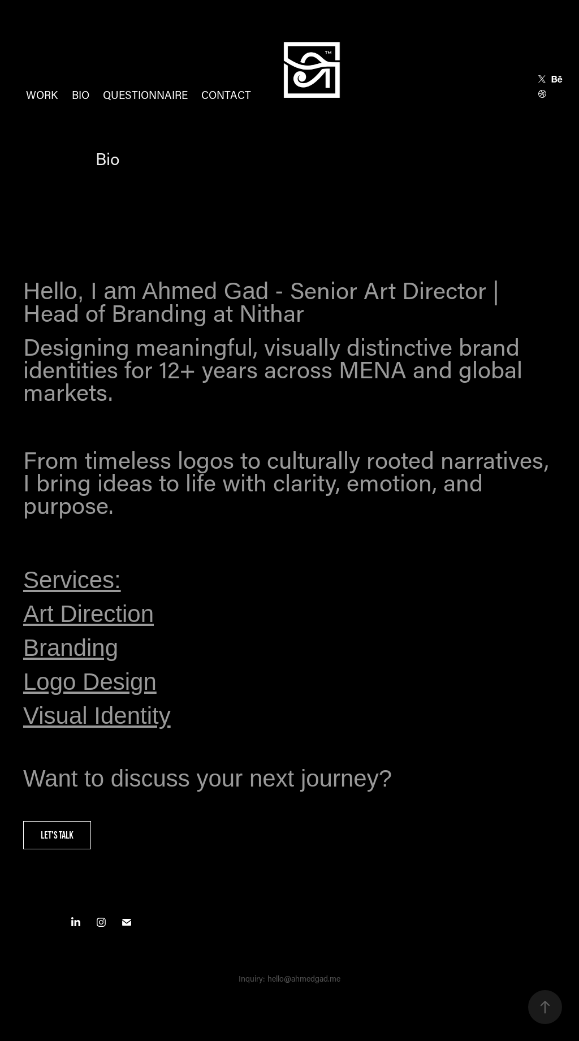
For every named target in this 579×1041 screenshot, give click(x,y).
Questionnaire (145, 95)
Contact (226, 95)
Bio (80, 95)
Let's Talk (57, 835)
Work (42, 95)
